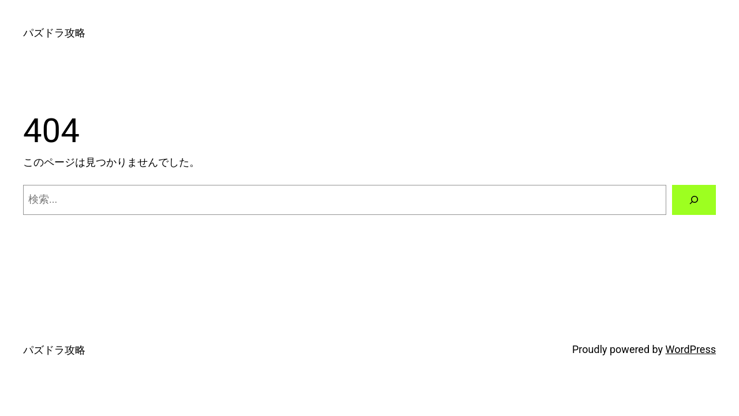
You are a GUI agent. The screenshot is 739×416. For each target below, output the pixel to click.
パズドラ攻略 (54, 33)
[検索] (694, 200)
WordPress (691, 349)
